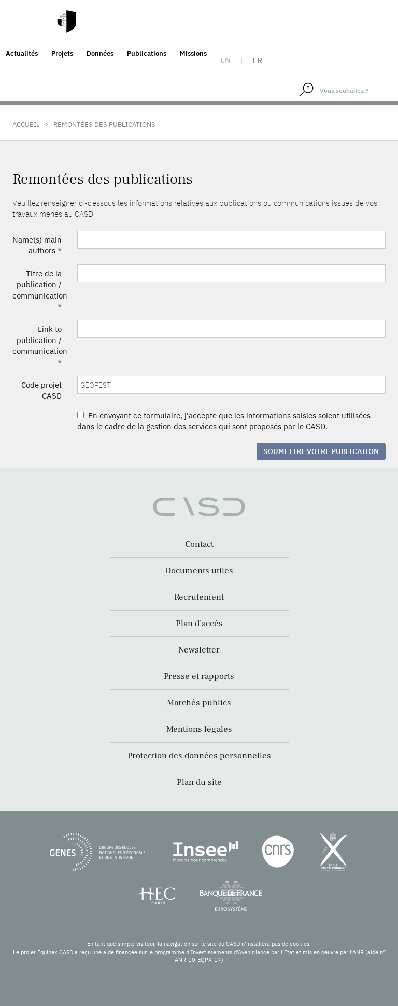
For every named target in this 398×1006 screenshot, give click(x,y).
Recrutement (199, 597)
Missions (193, 54)
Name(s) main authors (37, 245)
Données (100, 54)
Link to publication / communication (39, 345)
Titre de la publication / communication (39, 289)
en (225, 60)
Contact (199, 544)
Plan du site (199, 782)
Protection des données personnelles (199, 755)
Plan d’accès (199, 623)
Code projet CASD (41, 390)
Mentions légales (199, 729)
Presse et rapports (199, 676)
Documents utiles (199, 570)
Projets (62, 54)
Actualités (22, 54)
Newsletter (199, 650)
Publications (146, 54)
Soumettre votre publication (321, 451)
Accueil (26, 124)
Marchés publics (199, 703)
